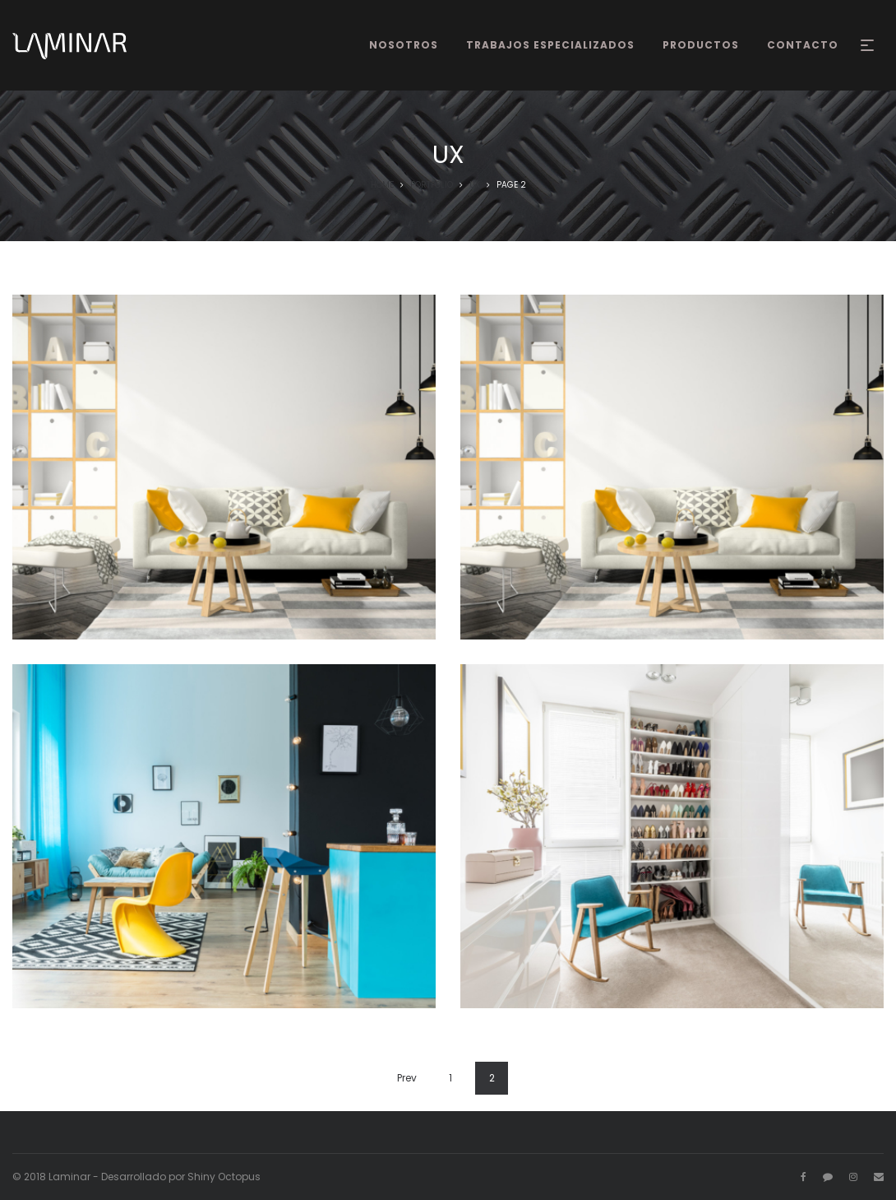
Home (382, 185)
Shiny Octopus (224, 1177)
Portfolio (431, 185)
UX (474, 185)
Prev (407, 1078)
